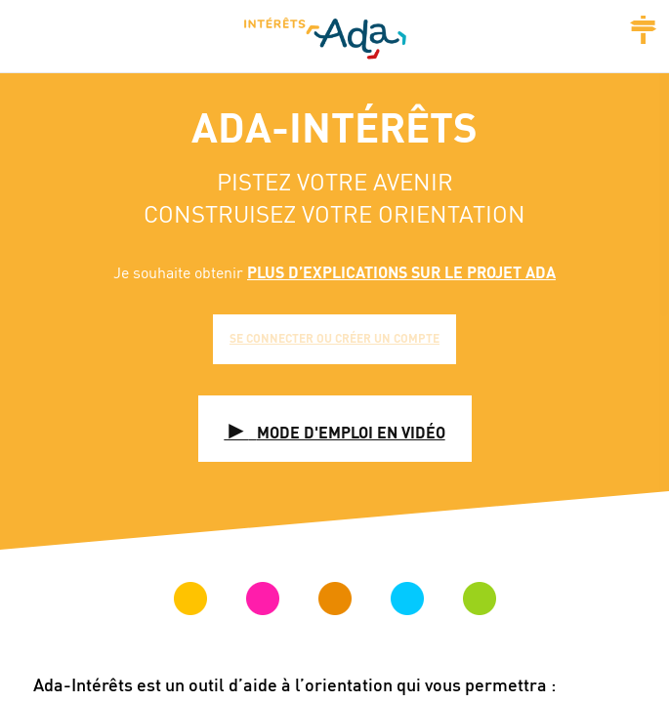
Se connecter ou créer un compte (334, 338)
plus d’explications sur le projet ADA (401, 272)
